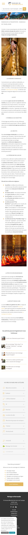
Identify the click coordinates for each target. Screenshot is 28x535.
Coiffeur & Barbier (10, 398)
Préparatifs (14, 513)
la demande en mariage (12, 89)
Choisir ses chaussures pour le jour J (15, 338)
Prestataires (14, 515)
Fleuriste (8, 409)
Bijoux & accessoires (11, 388)
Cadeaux (7, 393)
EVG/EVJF (8, 440)
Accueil (14, 510)
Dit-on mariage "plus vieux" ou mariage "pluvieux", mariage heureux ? (14, 346)
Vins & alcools (9, 431)
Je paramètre (5, 532)
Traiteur (8, 426)
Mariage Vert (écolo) (11, 446)
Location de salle (10, 415)
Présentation (14, 511)
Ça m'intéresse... (14, 484)
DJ (6, 404)
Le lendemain (9, 451)
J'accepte (12, 532)
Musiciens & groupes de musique (14, 420)
